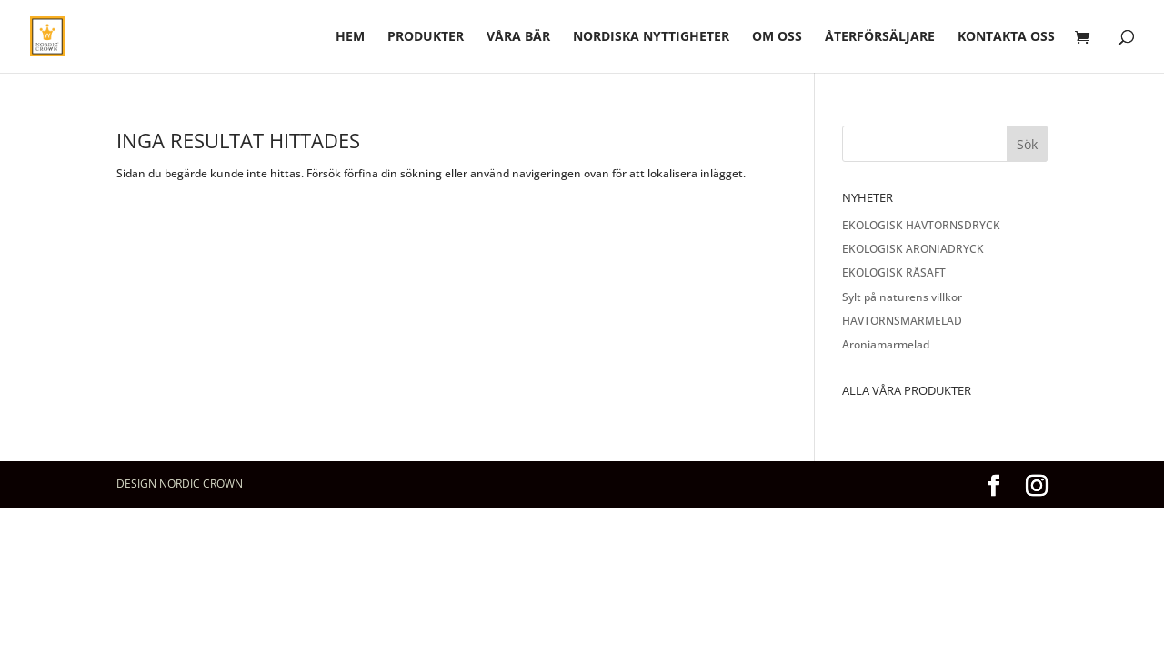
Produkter (425, 37)
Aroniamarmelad (885, 344)
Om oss (777, 37)
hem (350, 37)
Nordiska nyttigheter (651, 37)
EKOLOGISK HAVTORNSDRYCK (921, 225)
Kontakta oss (1006, 37)
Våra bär (518, 37)
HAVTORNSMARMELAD (902, 320)
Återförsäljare (880, 37)
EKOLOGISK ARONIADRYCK (913, 249)
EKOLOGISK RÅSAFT (894, 272)
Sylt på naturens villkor (902, 297)
